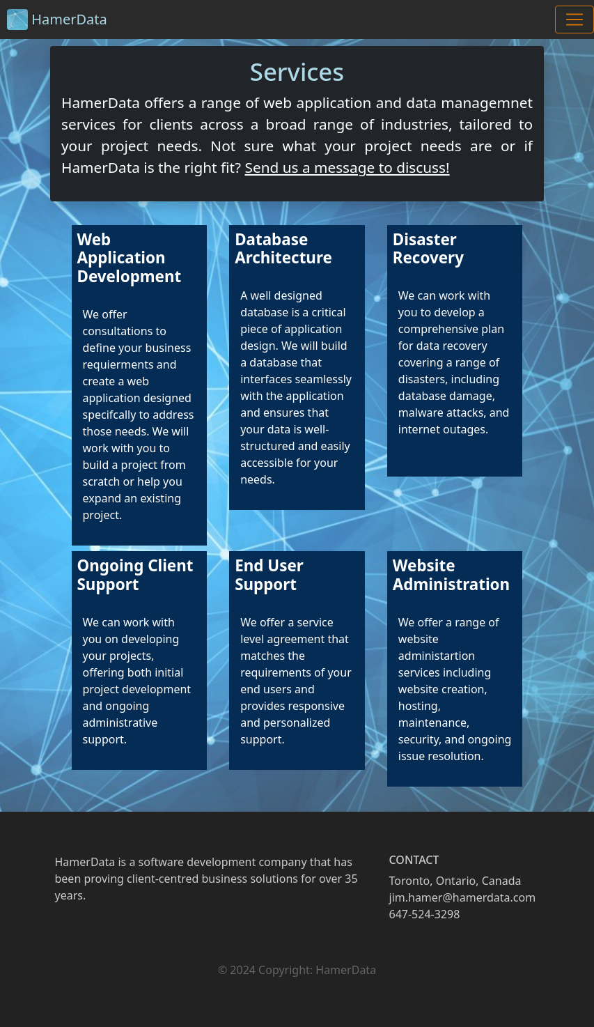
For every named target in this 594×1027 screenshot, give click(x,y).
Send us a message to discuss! (346, 167)
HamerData (57, 19)
